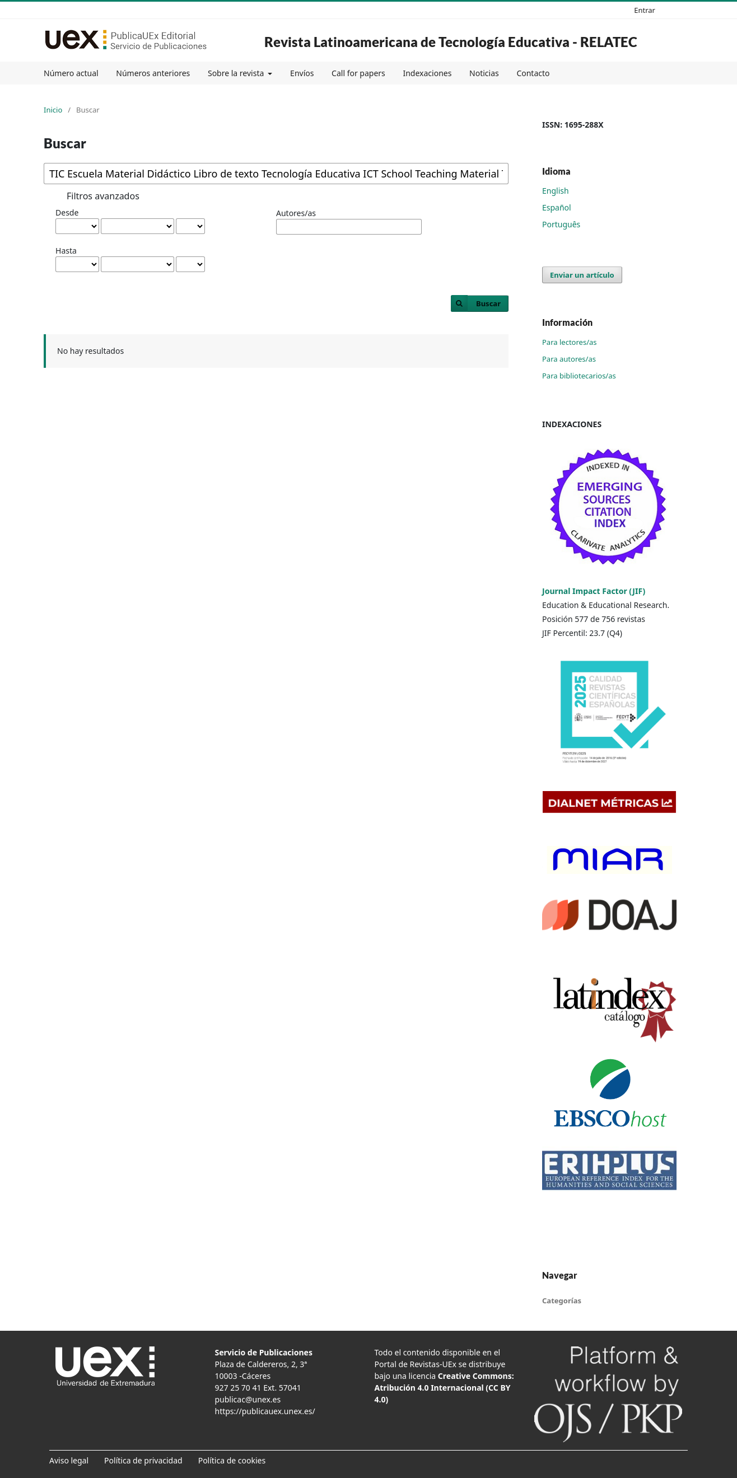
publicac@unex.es (248, 1399)
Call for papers (358, 73)
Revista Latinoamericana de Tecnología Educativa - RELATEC (450, 42)
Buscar (488, 303)
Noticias (484, 73)
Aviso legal (68, 1460)
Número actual (71, 73)
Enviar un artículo (582, 275)
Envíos (302, 73)
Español (556, 207)
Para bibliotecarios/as (579, 376)
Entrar (644, 10)
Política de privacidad (143, 1460)
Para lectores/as (569, 342)
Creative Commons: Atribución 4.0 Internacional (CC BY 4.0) (444, 1388)
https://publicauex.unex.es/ (265, 1411)
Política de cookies (232, 1460)
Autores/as (296, 213)
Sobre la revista (237, 73)
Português (561, 224)
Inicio (53, 110)
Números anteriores (153, 73)
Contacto (532, 73)
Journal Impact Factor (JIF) (593, 591)
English (555, 190)
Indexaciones (427, 73)
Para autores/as (569, 359)
